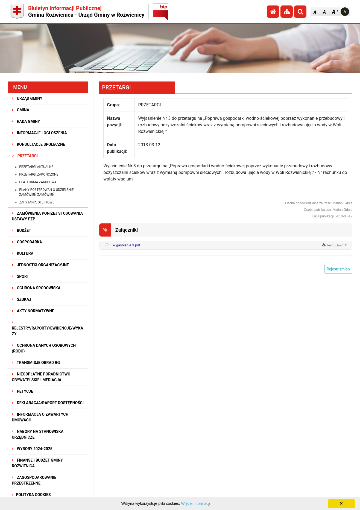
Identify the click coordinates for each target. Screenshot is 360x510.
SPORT (20, 276)
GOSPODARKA (27, 242)
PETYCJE (22, 391)
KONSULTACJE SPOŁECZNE (38, 144)
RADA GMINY (26, 121)
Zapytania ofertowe (36, 202)
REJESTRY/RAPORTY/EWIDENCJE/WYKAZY (47, 328)
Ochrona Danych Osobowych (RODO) (44, 348)
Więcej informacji (195, 503)
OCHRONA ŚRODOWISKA (36, 288)
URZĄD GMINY (27, 98)
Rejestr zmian (338, 269)
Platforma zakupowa (38, 182)
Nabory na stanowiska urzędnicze (37, 434)
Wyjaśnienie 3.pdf (126, 245)
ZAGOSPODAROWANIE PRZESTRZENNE (34, 480)
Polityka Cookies (31, 494)
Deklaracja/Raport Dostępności (48, 403)
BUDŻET (21, 230)
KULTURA (22, 253)
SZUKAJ (21, 299)
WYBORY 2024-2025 (32, 449)
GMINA (20, 110)
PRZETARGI (25, 156)
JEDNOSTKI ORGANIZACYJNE (40, 265)
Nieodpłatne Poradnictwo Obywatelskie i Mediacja (41, 377)
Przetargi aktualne (36, 167)
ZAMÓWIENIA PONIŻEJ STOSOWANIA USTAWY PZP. (47, 216)
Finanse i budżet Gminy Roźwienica (37, 463)
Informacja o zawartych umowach (40, 417)
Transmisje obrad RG (36, 362)
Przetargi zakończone (38, 174)
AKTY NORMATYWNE (33, 311)
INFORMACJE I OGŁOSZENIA (39, 133)
